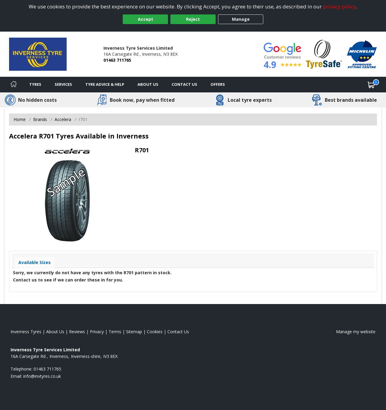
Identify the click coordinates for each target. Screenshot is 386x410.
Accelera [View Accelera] (63, 119)
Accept (145, 19)
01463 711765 (117, 60)
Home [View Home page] (20, 119)
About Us (148, 84)
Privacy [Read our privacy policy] (97, 331)
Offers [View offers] (217, 84)
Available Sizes (34, 262)
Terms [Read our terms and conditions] (115, 331)
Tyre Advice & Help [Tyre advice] (104, 84)
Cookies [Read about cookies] (155, 331)
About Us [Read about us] (55, 331)
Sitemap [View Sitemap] (134, 331)
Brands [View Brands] (40, 119)
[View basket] (371, 84)
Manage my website (355, 331)
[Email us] (42, 376)
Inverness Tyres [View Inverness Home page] (26, 331)
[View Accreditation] (324, 54)
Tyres (35, 84)
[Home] (14, 84)
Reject (193, 19)
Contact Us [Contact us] (184, 84)
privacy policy (339, 6)
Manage (241, 19)
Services (63, 84)
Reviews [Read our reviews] (77, 331)
